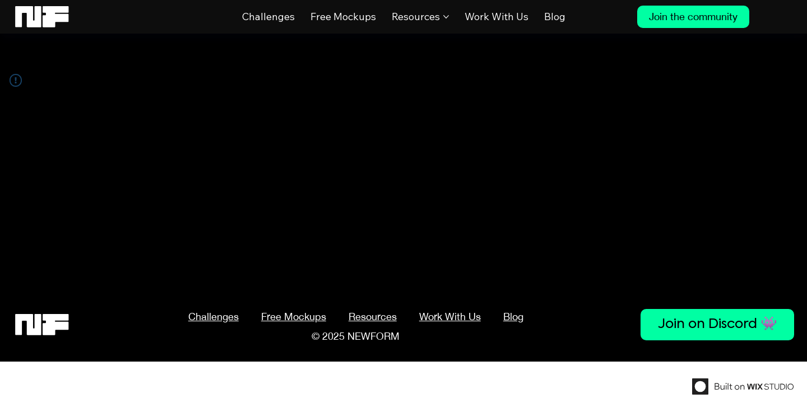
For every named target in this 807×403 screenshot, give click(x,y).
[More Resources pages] (446, 17)
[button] (373, 316)
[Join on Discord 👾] (717, 324)
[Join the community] (693, 17)
